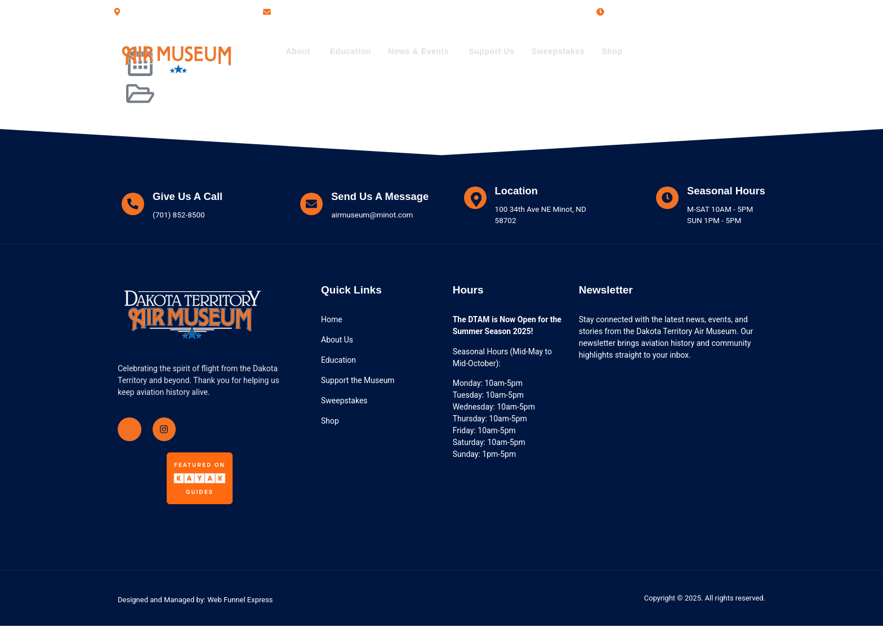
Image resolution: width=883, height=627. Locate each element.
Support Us (491, 51)
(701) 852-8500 (709, 51)
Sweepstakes (558, 51)
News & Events (418, 51)
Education (350, 51)
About (298, 51)
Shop (611, 51)
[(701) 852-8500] (661, 51)
